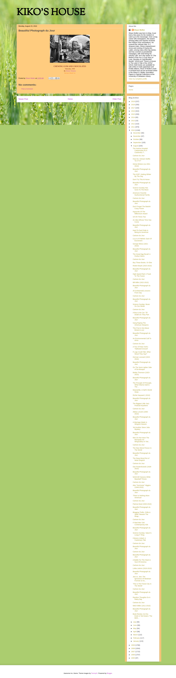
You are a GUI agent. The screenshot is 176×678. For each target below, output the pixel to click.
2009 (133, 645)
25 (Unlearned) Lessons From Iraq (141, 292)
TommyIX (94, 673)
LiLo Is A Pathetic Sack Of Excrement (142, 240)
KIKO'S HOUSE (51, 13)
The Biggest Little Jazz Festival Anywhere (141, 404)
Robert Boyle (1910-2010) (142, 266)
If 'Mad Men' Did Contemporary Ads (140, 524)
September (137, 142)
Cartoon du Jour (138, 156)
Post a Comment (27, 89)
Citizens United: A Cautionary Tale (139, 539)
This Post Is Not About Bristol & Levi (141, 329)
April (135, 631)
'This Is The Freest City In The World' (142, 585)
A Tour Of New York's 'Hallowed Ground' (140, 348)
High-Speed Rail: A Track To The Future (142, 275)
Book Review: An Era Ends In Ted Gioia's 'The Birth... (142, 616)
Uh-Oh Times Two (139, 217)
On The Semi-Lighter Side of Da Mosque (142, 368)
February (136, 638)
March (135, 635)
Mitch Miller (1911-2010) (141, 606)
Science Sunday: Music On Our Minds (141, 305)
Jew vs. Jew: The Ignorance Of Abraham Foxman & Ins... (142, 579)
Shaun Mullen (139, 30)
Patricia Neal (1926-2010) (142, 504)
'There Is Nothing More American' (141, 497)
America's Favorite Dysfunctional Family (141, 194)
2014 (133, 117)
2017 (133, 108)
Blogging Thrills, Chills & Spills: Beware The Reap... (141, 514)
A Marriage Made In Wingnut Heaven (140, 423)
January (136, 641)
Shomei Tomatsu (71, 71)
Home (70, 99)
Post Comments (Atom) (74, 105)
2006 (133, 655)
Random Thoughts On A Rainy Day (141, 598)
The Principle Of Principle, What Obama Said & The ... (142, 385)
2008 (133, 648)
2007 (133, 651)
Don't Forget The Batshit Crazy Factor (141, 207)
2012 (133, 124)
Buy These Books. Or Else (142, 262)
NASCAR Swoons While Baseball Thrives (141, 478)
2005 (133, 658)
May (135, 628)
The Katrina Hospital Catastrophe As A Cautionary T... (140, 150)
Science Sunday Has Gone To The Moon (140, 189)
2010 (133, 130)
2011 (133, 127)
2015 (133, 114)
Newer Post (23, 99)
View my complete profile (138, 79)
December (137, 133)
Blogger (109, 673)
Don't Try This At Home (141, 179)
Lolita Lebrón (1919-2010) (142, 568)
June (135, 625)
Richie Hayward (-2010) (141, 395)
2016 (133, 111)
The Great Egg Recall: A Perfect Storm (141, 255)
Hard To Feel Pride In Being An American (140, 231)
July (135, 622)
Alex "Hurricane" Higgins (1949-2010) (142, 486)
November (137, 136)
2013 (133, 121)
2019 (133, 101)
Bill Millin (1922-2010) (141, 282)
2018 (133, 105)
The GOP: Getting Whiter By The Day (142, 175)
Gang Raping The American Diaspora (140, 324)
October (136, 139)
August (136, 146)
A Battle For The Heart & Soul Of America (142, 561)
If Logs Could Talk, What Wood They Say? (141, 353)
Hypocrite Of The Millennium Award (140, 213)
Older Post (116, 99)
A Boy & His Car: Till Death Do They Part (141, 314)
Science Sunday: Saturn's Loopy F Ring (142, 534)
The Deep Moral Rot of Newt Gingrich (141, 459)
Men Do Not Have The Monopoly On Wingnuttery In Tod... (141, 440)
